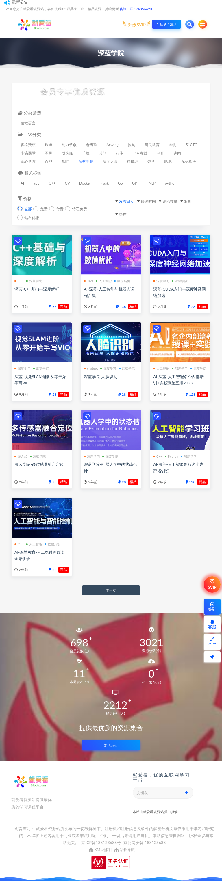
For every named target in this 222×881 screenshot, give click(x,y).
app (36, 183)
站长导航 (124, 849)
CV (67, 183)
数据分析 (53, 544)
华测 (172, 144)
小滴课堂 (28, 153)
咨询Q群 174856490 (136, 9)
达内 (177, 153)
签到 (212, 607)
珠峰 (48, 144)
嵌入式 (20, 456)
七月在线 (139, 153)
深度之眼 (110, 161)
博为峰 (67, 153)
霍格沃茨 (28, 144)
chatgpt (91, 368)
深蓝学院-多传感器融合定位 (39, 464)
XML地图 (99, 849)
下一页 (111, 590)
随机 (187, 201)
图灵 (48, 153)
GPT (135, 183)
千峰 (86, 153)
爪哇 (65, 161)
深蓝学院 (85, 161)
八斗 (119, 153)
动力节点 (69, 144)
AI (22, 183)
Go (120, 183)
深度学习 (161, 281)
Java (88, 281)
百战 (48, 161)
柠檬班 (132, 161)
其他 (102, 153)
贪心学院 (28, 161)
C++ (52, 183)
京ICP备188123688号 (101, 842)
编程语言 (28, 123)
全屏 (212, 642)
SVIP (212, 584)
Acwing (112, 144)
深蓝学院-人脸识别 (100, 376)
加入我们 (111, 745)
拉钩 (131, 144)
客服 (212, 624)
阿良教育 (152, 144)
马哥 (160, 153)
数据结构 (122, 281)
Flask (104, 183)
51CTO (191, 144)
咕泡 (168, 161)
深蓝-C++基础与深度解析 (36, 289)
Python (171, 456)
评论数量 (169, 201)
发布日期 (126, 201)
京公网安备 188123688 (144, 842)
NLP (152, 183)
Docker (85, 183)
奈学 (151, 161)
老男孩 (91, 144)
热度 (123, 214)
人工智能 (104, 281)
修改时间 (148, 201)
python (170, 183)
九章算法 (188, 161)
